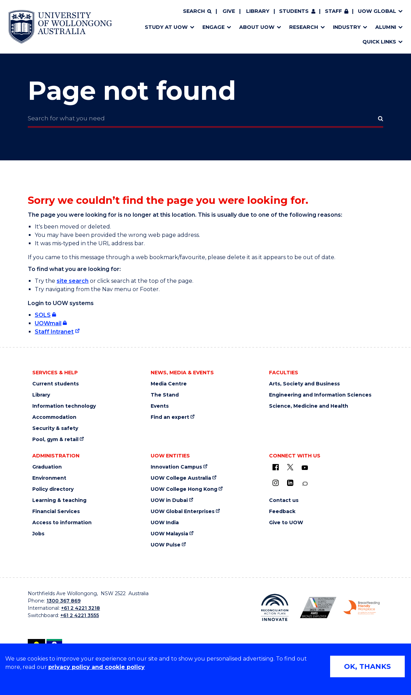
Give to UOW (286, 523)
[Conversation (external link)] (304, 483)
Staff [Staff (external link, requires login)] (333, 15)
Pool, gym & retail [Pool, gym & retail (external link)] (55, 439)
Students (294, 15)
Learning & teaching (59, 500)
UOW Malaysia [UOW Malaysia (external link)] (169, 534)
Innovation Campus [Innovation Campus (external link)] (176, 467)
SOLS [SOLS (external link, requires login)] (43, 315)
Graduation (47, 467)
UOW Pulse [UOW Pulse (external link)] (166, 545)
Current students (55, 384)
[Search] (197, 15)
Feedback (282, 511)
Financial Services (56, 511)
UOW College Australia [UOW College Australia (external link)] (181, 478)
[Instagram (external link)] (275, 482)
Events (160, 406)
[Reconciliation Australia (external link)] (275, 607)
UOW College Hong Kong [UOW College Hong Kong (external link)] (184, 489)
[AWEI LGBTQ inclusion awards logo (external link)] (318, 607)
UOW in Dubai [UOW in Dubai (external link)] (169, 500)
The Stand (165, 395)
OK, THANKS (367, 666)
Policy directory (53, 489)
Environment (49, 478)
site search (73, 281)
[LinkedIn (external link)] (290, 482)
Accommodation (54, 417)
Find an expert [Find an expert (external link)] (170, 417)
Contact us (284, 500)
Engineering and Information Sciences (320, 395)
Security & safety (55, 428)
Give (229, 15)
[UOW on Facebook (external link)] (275, 467)
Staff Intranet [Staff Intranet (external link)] (54, 331)
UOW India (165, 523)
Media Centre (169, 384)
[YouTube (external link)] (304, 468)
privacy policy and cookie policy (96, 667)
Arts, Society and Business (304, 384)
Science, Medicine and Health (308, 406)
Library (257, 15)
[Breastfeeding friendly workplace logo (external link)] (361, 607)
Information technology (64, 406)
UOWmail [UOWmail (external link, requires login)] (48, 323)
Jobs (38, 534)
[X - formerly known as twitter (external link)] (290, 467)
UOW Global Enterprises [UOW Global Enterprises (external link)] (183, 511)
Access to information (62, 523)
